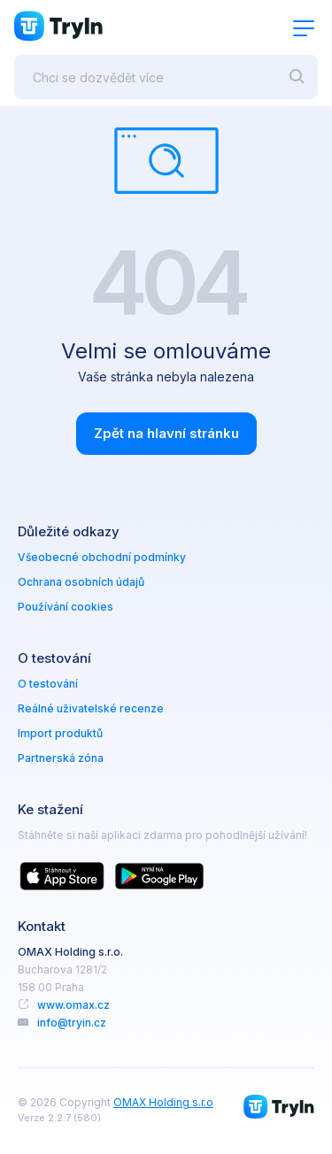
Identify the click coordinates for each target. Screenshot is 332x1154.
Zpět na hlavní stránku (166, 433)
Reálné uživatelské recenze (91, 708)
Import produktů (60, 733)
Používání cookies (65, 606)
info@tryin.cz (71, 1022)
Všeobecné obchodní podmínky (102, 557)
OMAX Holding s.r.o (163, 1102)
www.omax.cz (73, 1005)
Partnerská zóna (61, 758)
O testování (48, 683)
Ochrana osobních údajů (81, 582)
